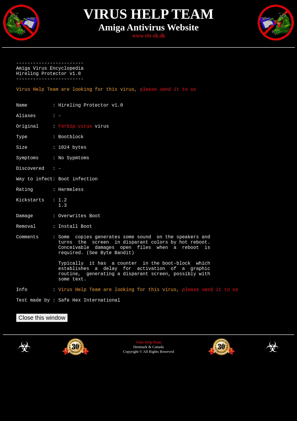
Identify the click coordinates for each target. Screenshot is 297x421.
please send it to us (168, 96)
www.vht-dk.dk (148, 36)
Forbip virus (75, 141)
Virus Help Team (148, 399)
